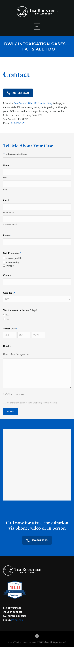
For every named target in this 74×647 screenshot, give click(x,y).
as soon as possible (14, 257)
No (7, 318)
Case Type (9, 293)
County (7, 275)
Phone (7, 235)
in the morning (12, 261)
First (5, 177)
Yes (7, 315)
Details (7, 346)
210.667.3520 (37, 540)
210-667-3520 (18, 92)
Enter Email (8, 212)
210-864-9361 (17, 620)
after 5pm (10, 265)
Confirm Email (10, 224)
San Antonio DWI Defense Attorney (33, 103)
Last (5, 189)
